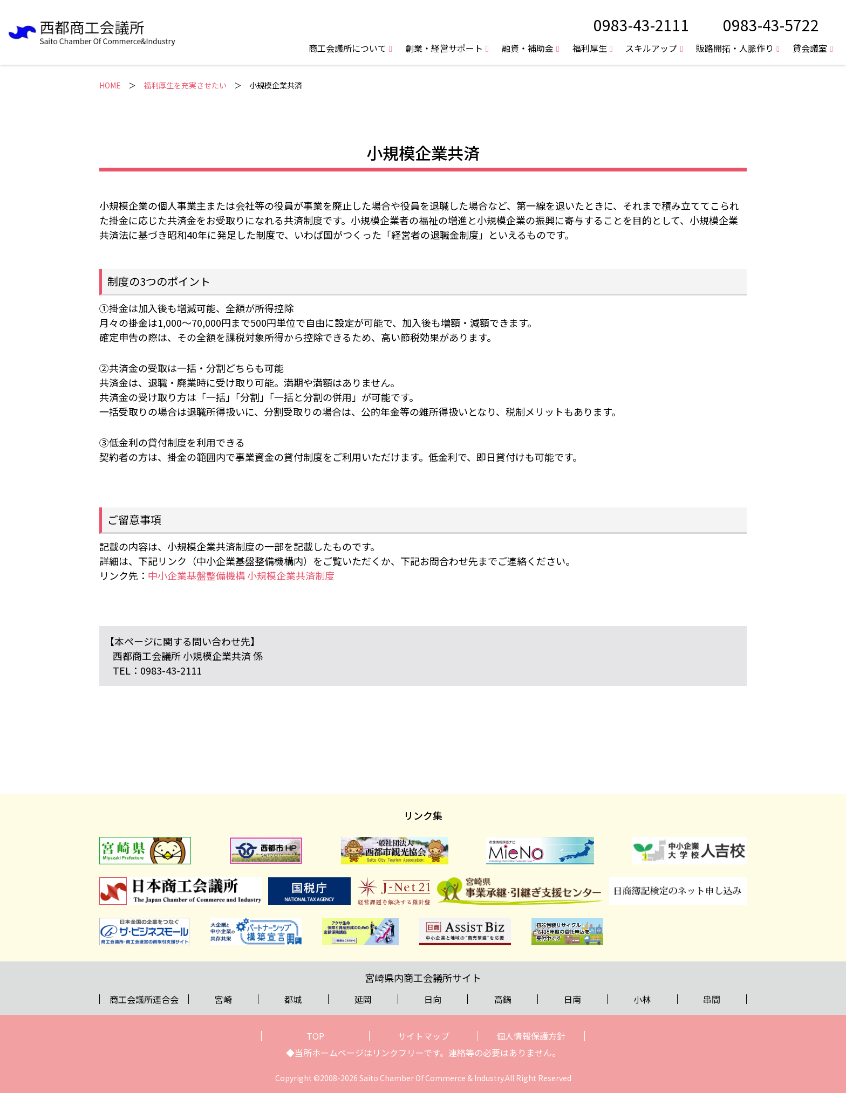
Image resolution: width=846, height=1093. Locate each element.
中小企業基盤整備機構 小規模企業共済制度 (241, 575)
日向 (432, 999)
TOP (315, 1035)
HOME (110, 85)
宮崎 (223, 999)
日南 (572, 999)
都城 (293, 999)
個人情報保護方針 (530, 1035)
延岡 (363, 999)
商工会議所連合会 (144, 999)
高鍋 (502, 999)
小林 (642, 999)
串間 (711, 999)
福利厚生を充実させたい (185, 85)
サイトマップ (423, 1035)
